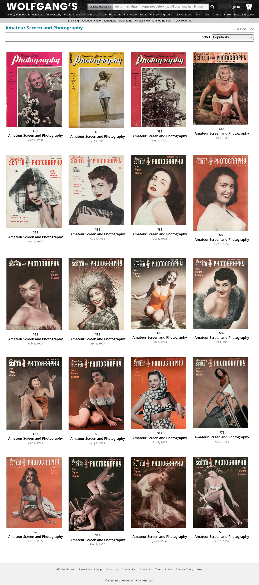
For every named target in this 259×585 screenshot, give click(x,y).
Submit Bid (125, 20)
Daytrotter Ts (183, 20)
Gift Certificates (65, 569)
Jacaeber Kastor (91, 20)
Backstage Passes (135, 14)
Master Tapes (183, 14)
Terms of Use (163, 569)
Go (212, 7)
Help (200, 569)
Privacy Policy (184, 569)
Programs (115, 14)
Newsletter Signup (90, 569)
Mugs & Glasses (244, 14)
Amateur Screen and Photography (44, 27)
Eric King (73, 20)
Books (227, 14)
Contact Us (128, 569)
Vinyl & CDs (202, 14)
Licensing (112, 569)
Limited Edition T (162, 20)
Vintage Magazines (161, 14)
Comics (216, 14)
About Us (145, 569)
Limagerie (110, 20)
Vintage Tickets (97, 14)
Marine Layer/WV (74, 14)
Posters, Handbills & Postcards (24, 14)
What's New (142, 20)
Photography (53, 14)
